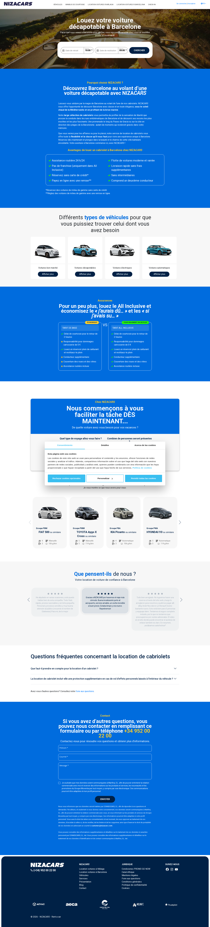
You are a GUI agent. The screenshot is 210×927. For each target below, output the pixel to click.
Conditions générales (132, 881)
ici (85, 835)
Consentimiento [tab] (65, 445)
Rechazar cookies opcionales (66, 478)
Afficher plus (48, 274)
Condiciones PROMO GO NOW (136, 869)
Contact (82, 888)
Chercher (139, 50)
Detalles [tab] (105, 445)
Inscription (191, 4)
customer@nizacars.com (101, 826)
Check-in (152, 4)
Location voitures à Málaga (100, 4)
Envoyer (105, 799)
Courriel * (63, 756)
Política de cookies (142, 468)
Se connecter (181, 4)
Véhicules (57, 4)
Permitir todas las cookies (143, 478)
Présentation (85, 881)
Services (83, 878)
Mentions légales (130, 875)
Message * (64, 765)
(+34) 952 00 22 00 (43, 870)
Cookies (126, 888)
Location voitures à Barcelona (131, 4)
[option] (50, 522)
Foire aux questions (131, 878)
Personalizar (105, 478)
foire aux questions (85, 691)
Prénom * (63, 748)
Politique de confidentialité (134, 885)
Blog (81, 885)
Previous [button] (30, 522)
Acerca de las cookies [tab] (145, 445)
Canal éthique (128, 872)
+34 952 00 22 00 (124, 733)
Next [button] (180, 522)
